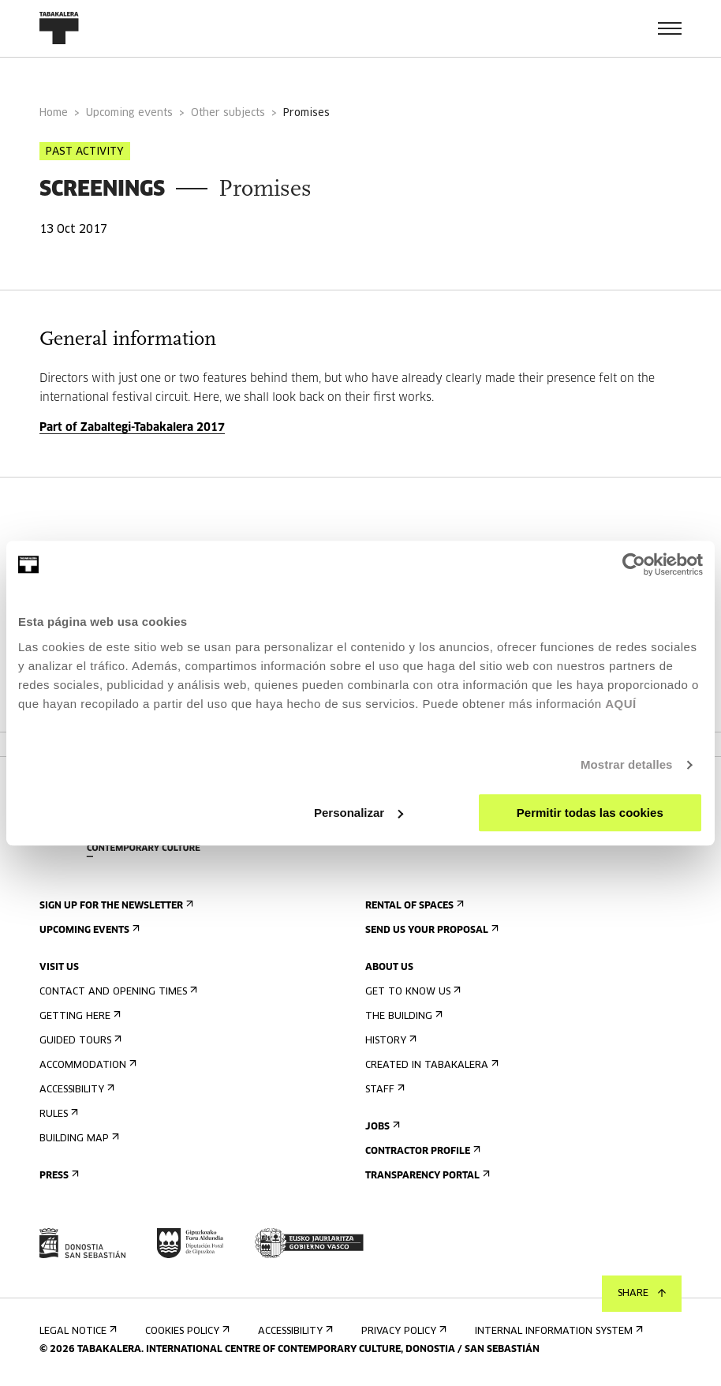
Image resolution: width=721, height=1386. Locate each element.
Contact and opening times (116, 992)
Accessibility (75, 1089)
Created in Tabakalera (430, 1065)
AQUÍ (621, 703)
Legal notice (76, 1331)
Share (642, 1293)
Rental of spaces (413, 906)
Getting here (78, 1016)
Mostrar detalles (627, 764)
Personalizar (358, 812)
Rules (57, 1114)
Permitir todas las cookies (590, 812)
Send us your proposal (430, 930)
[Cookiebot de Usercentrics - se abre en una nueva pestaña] (634, 564)
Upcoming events (129, 113)
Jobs (381, 1127)
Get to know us (411, 992)
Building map (77, 1138)
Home (53, 113)
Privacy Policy (402, 1331)
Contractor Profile (421, 1151)
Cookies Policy (185, 1331)
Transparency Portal (426, 1176)
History (389, 1041)
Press (57, 1176)
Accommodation (86, 1065)
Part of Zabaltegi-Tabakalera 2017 (132, 427)
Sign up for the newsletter (114, 906)
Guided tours (78, 1041)
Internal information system (557, 1331)
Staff (383, 1089)
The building (402, 1016)
